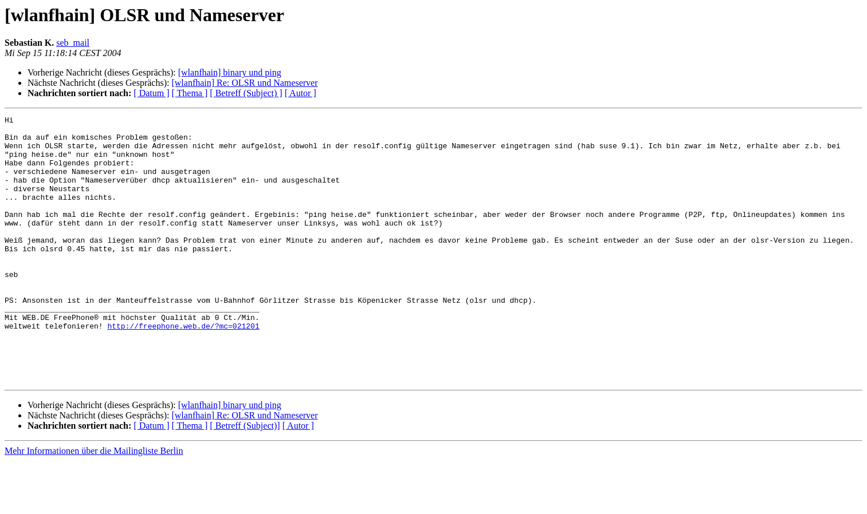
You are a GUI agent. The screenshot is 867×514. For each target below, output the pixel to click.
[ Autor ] (300, 93)
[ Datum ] (151, 93)
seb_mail (72, 43)
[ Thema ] (190, 93)
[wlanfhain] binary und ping (229, 72)
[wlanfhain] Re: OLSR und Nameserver (244, 83)
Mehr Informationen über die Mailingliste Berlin (94, 504)
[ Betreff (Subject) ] (246, 93)
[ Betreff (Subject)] (245, 479)
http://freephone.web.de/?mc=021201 (183, 368)
